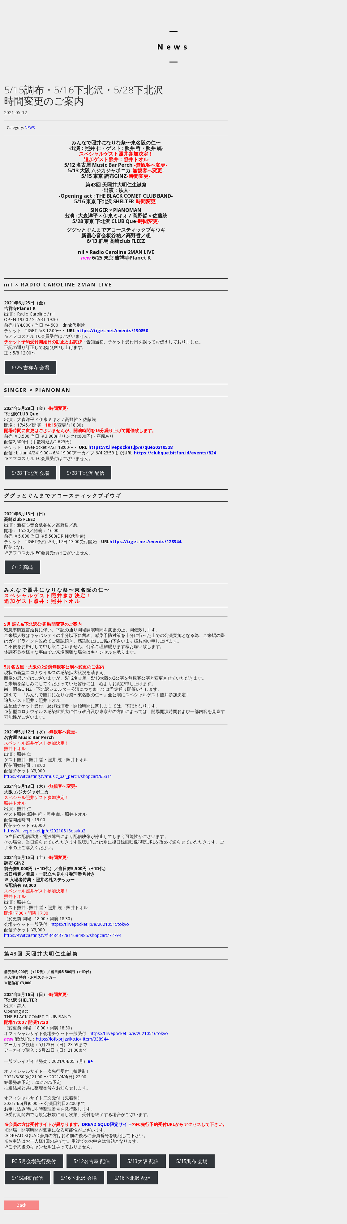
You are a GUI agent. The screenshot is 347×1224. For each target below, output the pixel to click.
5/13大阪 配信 (143, 1161)
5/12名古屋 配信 (92, 1161)
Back (21, 1205)
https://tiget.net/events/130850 (112, 330)
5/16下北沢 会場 (79, 1178)
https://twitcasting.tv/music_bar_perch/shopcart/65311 (58, 776)
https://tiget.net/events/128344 (145, 541)
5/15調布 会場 (192, 1161)
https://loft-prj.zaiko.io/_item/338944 (72, 1039)
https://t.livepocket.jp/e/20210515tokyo (90, 924)
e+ (90, 1061)
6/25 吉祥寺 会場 (30, 367)
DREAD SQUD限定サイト (106, 1124)
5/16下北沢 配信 (132, 1178)
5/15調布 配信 (27, 1178)
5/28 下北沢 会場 (30, 473)
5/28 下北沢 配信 (85, 473)
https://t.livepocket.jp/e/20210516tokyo (129, 1033)
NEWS (30, 127)
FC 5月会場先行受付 (34, 1161)
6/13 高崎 (22, 567)
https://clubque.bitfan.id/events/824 (175, 453)
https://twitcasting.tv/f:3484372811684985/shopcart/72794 (62, 935)
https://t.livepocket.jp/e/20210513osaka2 (44, 831)
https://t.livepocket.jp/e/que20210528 (130, 447)
